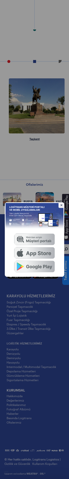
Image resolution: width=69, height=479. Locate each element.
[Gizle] (61, 205)
